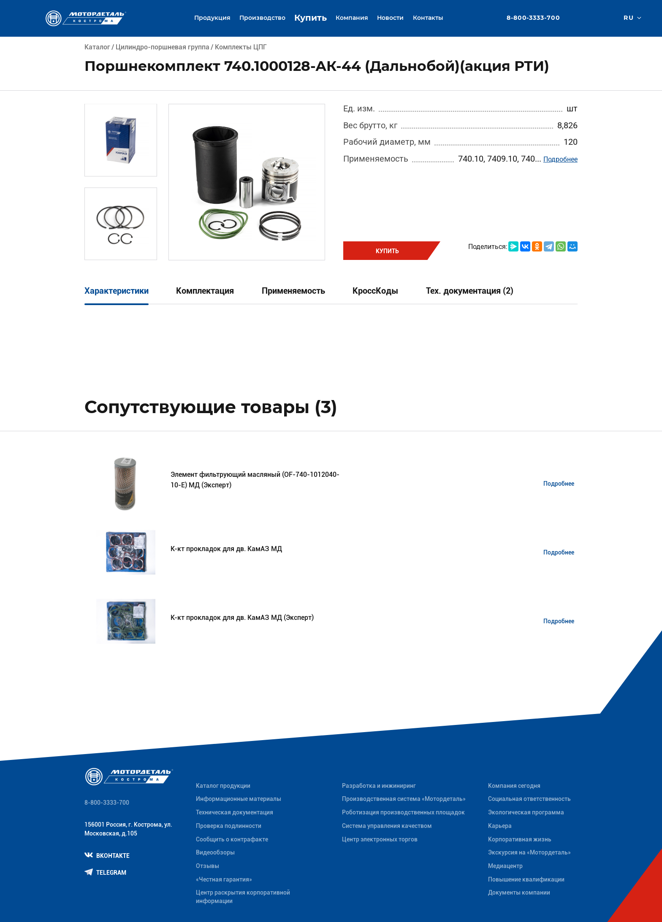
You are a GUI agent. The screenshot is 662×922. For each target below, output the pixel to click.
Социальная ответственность (529, 798)
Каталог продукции (223, 785)
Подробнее (560, 159)
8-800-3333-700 (534, 18)
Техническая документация (234, 812)
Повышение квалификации (526, 879)
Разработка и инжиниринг (379, 785)
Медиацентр (505, 866)
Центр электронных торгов (380, 839)
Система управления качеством (387, 825)
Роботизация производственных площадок (403, 812)
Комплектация (205, 291)
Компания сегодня (514, 785)
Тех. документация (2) (469, 291)
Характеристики (116, 291)
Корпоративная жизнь (519, 839)
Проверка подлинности (228, 825)
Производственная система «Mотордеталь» (404, 798)
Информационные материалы (238, 798)
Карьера (500, 825)
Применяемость (293, 291)
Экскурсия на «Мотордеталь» (529, 852)
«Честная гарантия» (224, 879)
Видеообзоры (215, 852)
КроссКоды (376, 291)
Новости (390, 17)
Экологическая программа (526, 812)
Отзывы (207, 866)
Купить (310, 18)
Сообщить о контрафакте (232, 839)
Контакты (428, 17)
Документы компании (519, 892)
